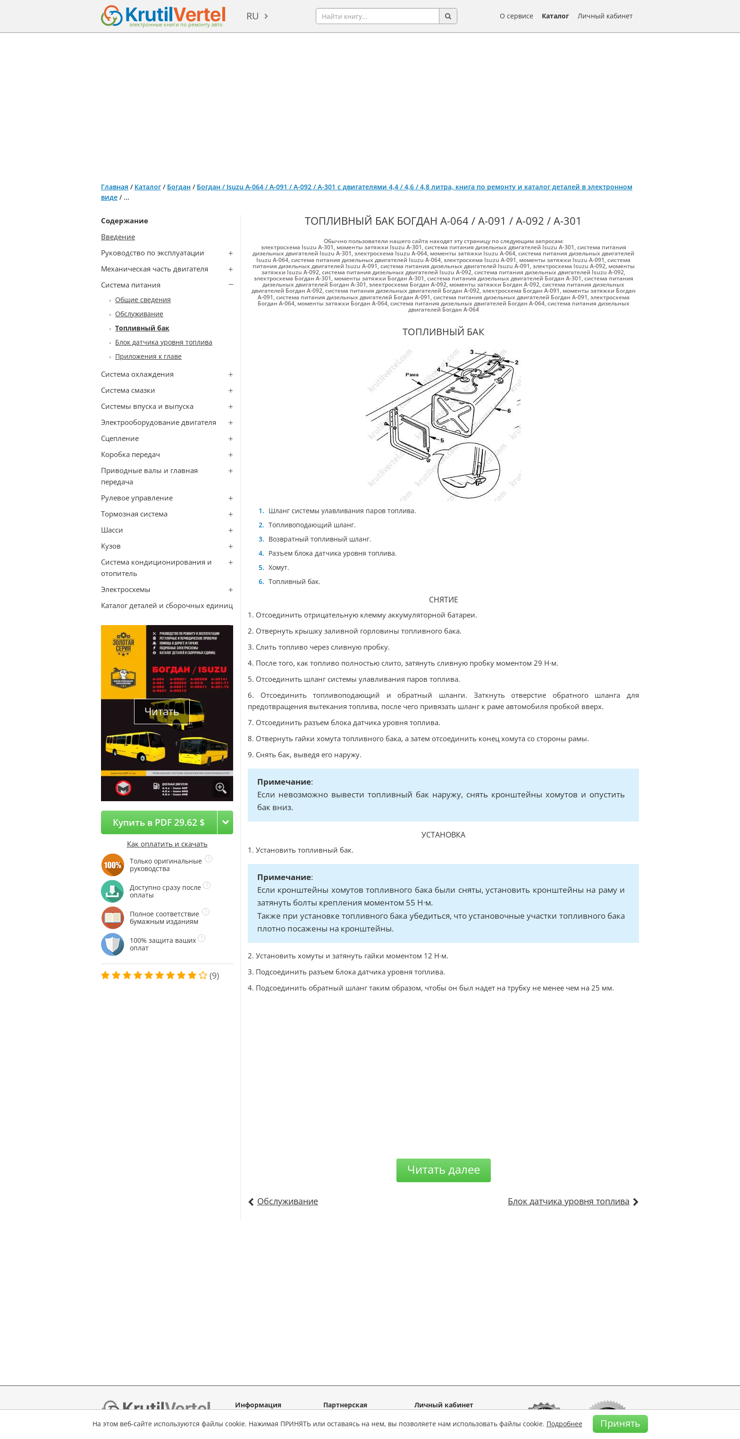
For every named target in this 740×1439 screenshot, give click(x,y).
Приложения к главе (148, 356)
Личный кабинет (605, 15)
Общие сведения (143, 299)
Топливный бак (142, 327)
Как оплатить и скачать (167, 843)
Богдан (179, 186)
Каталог (555, 15)
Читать (161, 711)
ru (252, 15)
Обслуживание (139, 313)
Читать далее (443, 1169)
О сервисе (516, 15)
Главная (114, 186)
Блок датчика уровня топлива (163, 342)
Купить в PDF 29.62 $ (159, 822)
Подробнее (564, 1423)
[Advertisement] (370, 104)
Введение (118, 236)
